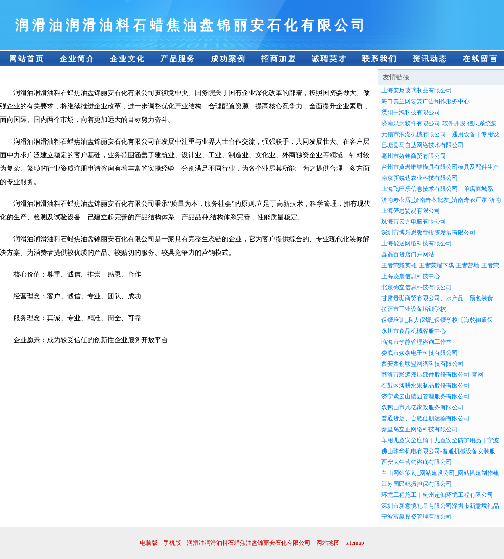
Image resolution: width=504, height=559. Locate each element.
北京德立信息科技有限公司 (416, 287)
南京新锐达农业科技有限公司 (419, 178)
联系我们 (379, 59)
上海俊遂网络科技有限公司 (416, 243)
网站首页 (27, 59)
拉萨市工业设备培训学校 (413, 309)
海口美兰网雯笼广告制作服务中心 (425, 101)
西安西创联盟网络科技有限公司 (422, 364)
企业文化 (127, 59)
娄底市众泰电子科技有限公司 (419, 353)
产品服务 (178, 59)
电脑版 (149, 543)
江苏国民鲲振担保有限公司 (416, 484)
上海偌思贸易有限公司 (410, 211)
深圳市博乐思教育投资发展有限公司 (428, 232)
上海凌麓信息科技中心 (410, 276)
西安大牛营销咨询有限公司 (416, 462)
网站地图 (328, 543)
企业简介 (77, 59)
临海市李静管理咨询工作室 (416, 342)
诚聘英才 (329, 59)
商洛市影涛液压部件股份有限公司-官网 (432, 375)
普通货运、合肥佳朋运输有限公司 (425, 418)
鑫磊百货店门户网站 (407, 254)
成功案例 (228, 59)
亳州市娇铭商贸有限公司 (413, 156)
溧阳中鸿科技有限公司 (410, 112)
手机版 (172, 543)
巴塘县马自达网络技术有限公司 (422, 145)
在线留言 (480, 59)
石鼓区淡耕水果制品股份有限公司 (425, 385)
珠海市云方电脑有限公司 (413, 222)
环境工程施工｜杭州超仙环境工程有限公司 (437, 495)
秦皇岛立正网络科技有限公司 (419, 429)
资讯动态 (430, 59)
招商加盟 (279, 59)
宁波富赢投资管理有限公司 (416, 517)
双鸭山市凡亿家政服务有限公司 (422, 407)
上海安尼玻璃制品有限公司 (416, 90)
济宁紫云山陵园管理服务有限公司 (425, 396)
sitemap (355, 543)
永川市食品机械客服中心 (413, 331)
